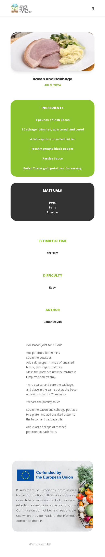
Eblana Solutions (64, 544)
